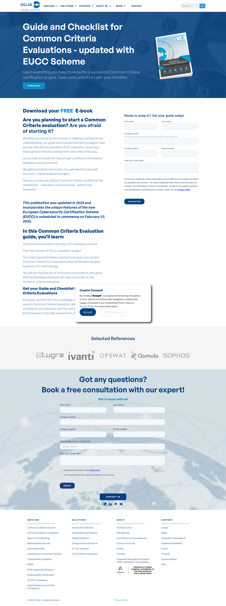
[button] (50, 6)
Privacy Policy (87, 306)
